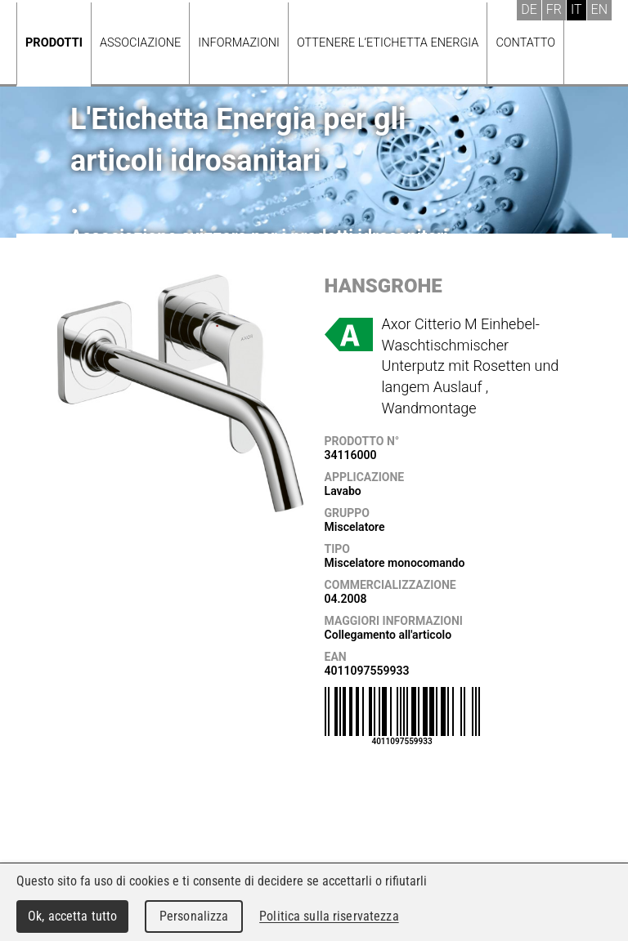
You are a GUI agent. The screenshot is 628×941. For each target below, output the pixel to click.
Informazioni (239, 43)
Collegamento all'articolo (388, 634)
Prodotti (54, 43)
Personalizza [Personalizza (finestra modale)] (194, 916)
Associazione (140, 43)
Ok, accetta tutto (72, 916)
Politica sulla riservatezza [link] (328, 916)
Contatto (525, 43)
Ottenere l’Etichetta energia (387, 43)
